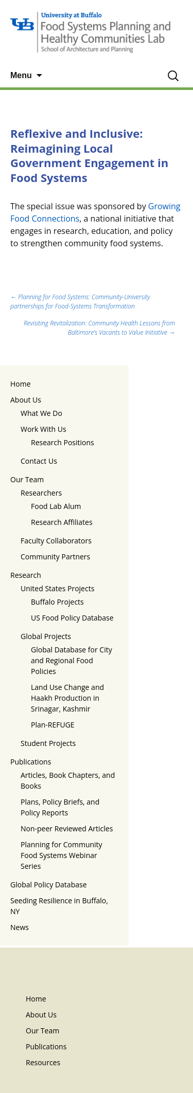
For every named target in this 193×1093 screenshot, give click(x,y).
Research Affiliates (62, 522)
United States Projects (57, 588)
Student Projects (48, 743)
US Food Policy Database (72, 618)
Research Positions (62, 442)
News (19, 927)
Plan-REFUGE (53, 725)
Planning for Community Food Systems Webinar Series (61, 855)
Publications (30, 762)
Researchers (41, 493)
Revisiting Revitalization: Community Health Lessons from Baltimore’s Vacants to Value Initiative (99, 328)
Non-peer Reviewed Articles (67, 828)
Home (20, 384)
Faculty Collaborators (56, 540)
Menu (21, 75)
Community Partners (55, 556)
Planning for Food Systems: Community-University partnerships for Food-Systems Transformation (80, 302)
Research (25, 575)
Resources (43, 1062)
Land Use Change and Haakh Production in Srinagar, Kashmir (67, 698)
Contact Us (39, 461)
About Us (25, 400)
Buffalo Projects (57, 602)
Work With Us (43, 429)
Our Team (27, 479)
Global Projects (46, 636)
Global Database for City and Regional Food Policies (71, 660)
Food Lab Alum (56, 506)
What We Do (41, 413)
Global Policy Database (48, 884)
